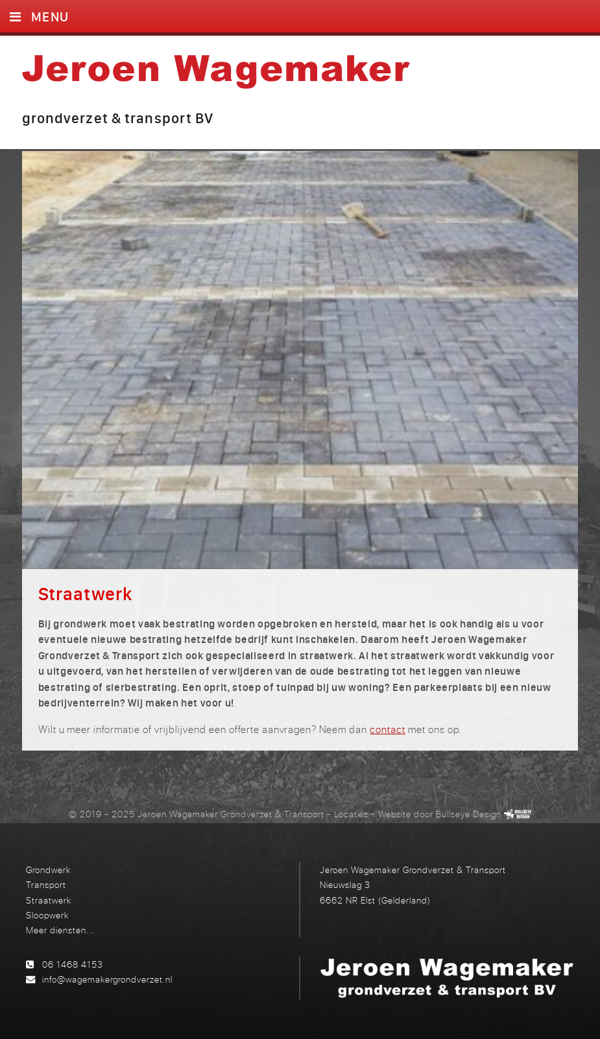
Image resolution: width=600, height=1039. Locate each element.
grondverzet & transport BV (118, 118)
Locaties (351, 814)
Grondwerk (48, 869)
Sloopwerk (47, 915)
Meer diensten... (60, 930)
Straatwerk (48, 900)
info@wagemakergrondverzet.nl (107, 979)
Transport (46, 884)
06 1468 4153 (72, 964)
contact (387, 729)
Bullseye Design (468, 814)
